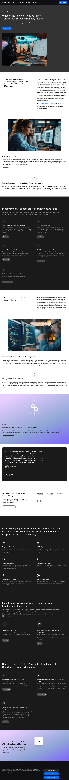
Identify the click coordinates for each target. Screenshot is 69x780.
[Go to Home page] (6, 2)
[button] (15, 2)
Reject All (51, 773)
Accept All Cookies (51, 777)
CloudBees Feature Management (47, 103)
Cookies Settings (51, 770)
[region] (34, 773)
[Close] (66, 773)
